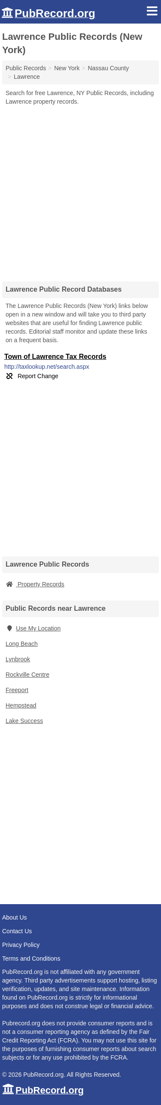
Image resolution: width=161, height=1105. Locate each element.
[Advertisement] (80, 190)
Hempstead (21, 705)
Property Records (35, 584)
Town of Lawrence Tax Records (55, 356)
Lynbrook (18, 659)
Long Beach (22, 643)
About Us (14, 917)
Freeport (17, 690)
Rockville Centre (27, 674)
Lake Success (24, 720)
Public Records (26, 68)
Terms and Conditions (31, 958)
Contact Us (17, 931)
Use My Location (33, 628)
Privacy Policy (20, 944)
